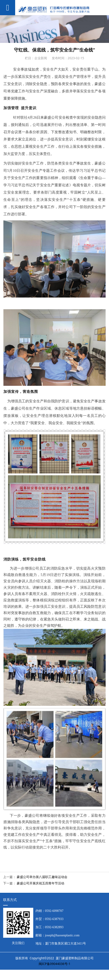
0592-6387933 (54, 919)
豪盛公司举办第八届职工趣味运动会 (42, 877)
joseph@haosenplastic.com (62, 935)
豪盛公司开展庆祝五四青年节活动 (40, 883)
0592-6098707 (54, 911)
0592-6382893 (54, 927)
